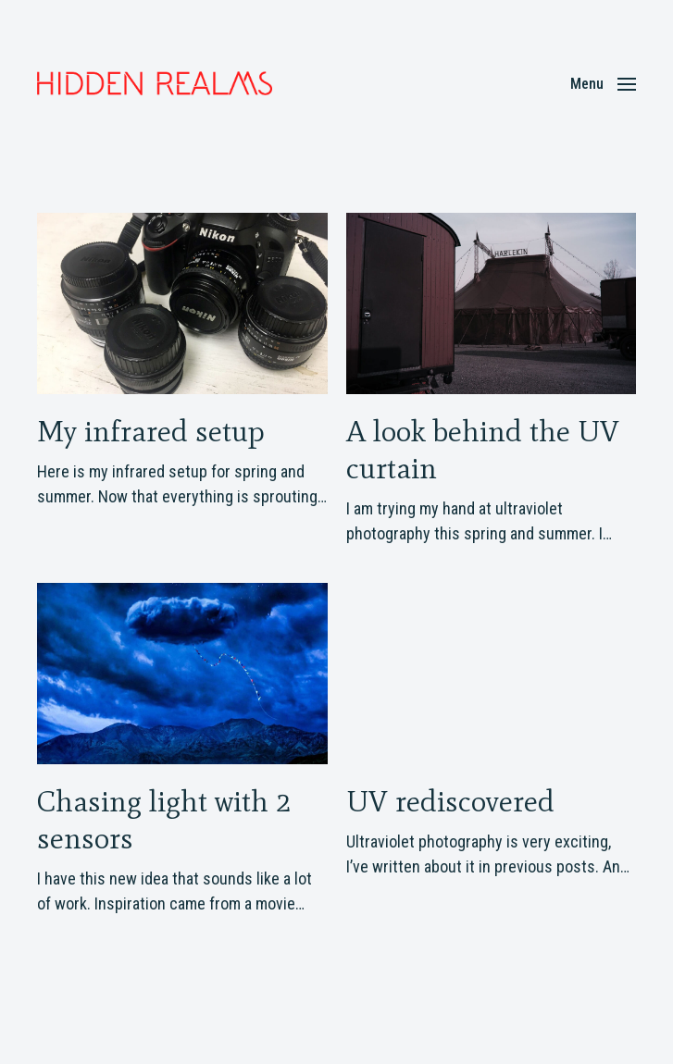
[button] (603, 83)
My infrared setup (151, 431)
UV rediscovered (450, 801)
